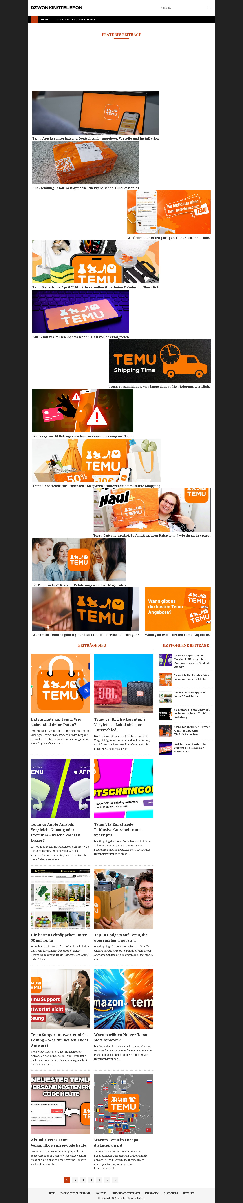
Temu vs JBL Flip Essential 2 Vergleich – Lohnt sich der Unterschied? (120, 724)
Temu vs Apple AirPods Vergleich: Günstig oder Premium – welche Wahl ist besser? (56, 832)
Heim (52, 1193)
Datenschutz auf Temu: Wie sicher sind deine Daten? (56, 722)
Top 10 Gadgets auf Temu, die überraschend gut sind (121, 937)
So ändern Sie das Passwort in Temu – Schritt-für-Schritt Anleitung (193, 713)
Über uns (188, 1193)
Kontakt (101, 1193)
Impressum (152, 1193)
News (44, 19)
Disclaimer (171, 1193)
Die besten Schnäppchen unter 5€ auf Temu (59, 937)
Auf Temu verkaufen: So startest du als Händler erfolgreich (190, 747)
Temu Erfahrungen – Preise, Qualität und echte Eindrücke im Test (192, 730)
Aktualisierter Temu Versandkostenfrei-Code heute (58, 1142)
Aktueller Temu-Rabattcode (75, 19)
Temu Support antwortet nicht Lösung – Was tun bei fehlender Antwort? (60, 1040)
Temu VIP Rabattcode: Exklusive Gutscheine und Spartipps (118, 829)
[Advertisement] (124, 65)
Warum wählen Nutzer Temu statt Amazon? (120, 1037)
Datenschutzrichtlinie (75, 1193)
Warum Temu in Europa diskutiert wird (116, 1142)
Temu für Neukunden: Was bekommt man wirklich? (191, 677)
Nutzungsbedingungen (126, 1193)
